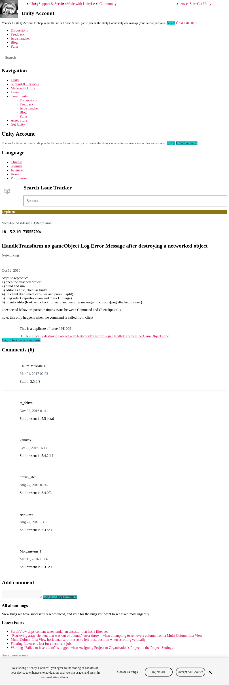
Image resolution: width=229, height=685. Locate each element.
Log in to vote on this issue (21, 340)
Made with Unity (79, 4)
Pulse (15, 46)
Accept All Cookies (190, 672)
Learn (95, 4)
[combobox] (114, 57)
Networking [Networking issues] (10, 255)
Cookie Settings (127, 672)
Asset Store (189, 4)
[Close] (210, 672)
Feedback (17, 34)
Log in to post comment (65, 598)
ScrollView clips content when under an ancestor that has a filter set (59, 633)
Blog (14, 42)
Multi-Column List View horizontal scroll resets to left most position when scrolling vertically (78, 641)
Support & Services (52, 4)
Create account (186, 23)
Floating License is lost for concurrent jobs (41, 645)
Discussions (19, 30)
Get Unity (204, 4)
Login (171, 23)
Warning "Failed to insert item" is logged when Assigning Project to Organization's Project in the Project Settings (92, 649)
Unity (34, 4)
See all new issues (15, 656)
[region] (114, 671)
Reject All (158, 672)
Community (107, 4)
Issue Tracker (20, 38)
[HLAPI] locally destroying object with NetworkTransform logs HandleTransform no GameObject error (94, 336)
